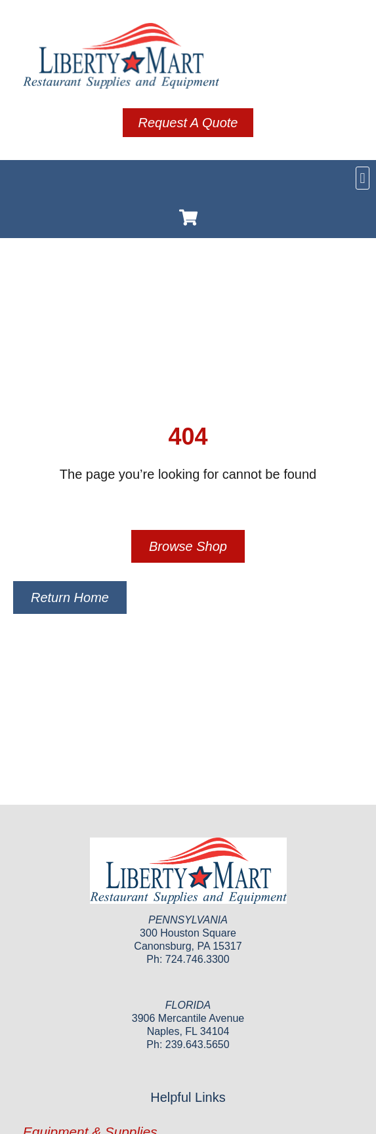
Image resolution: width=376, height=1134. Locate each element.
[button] (362, 178)
